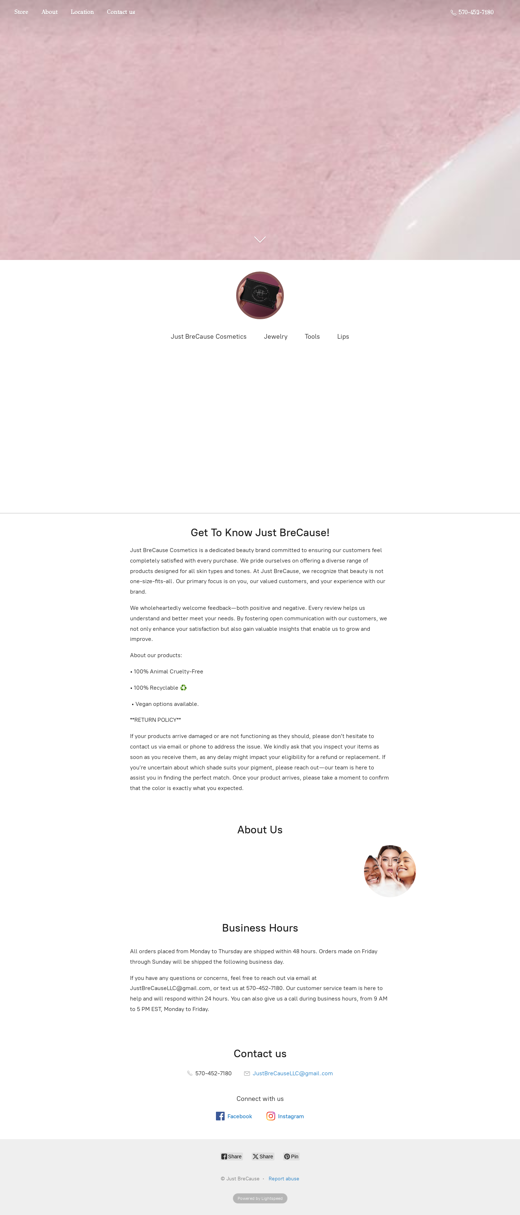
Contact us (121, 12)
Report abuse (284, 1179)
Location (82, 12)
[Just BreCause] (260, 295)
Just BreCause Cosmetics (209, 336)
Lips (343, 336)
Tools (312, 336)
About (49, 12)
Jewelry (275, 336)
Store (21, 12)
